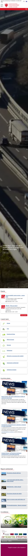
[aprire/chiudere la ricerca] (26, 9)
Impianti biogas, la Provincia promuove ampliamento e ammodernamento (11, 453)
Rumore (9, 345)
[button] (1, 149)
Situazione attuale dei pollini (14, 493)
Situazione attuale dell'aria (14, 473)
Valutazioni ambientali (12, 362)
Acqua (8, 323)
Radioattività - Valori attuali (14, 486)
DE (24, 1)
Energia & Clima (11, 334)
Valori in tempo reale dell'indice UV (16, 499)
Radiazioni (9, 350)
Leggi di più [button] (6, 252)
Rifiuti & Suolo (10, 339)
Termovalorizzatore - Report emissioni (16, 505)
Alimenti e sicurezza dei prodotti (15, 356)
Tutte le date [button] (24, 315)
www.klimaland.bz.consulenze (7, 431)
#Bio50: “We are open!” (12, 305)
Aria (8, 328)
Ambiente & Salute (11, 369)
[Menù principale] (2, 5)
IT (23, 1)
